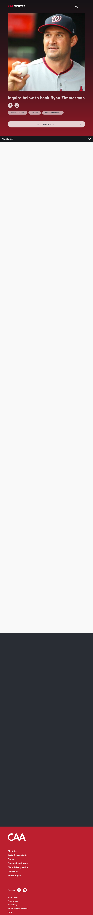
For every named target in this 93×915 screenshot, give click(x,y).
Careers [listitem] (11, 863)
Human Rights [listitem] (14, 879)
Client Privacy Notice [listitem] (18, 871)
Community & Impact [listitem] (18, 867)
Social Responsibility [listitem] (18, 859)
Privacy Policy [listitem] (13, 901)
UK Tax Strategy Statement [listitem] (18, 912)
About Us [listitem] (12, 855)
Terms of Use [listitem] (13, 905)
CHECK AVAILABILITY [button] (59, 124)
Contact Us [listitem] (13, 875)
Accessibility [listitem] (12, 909)
